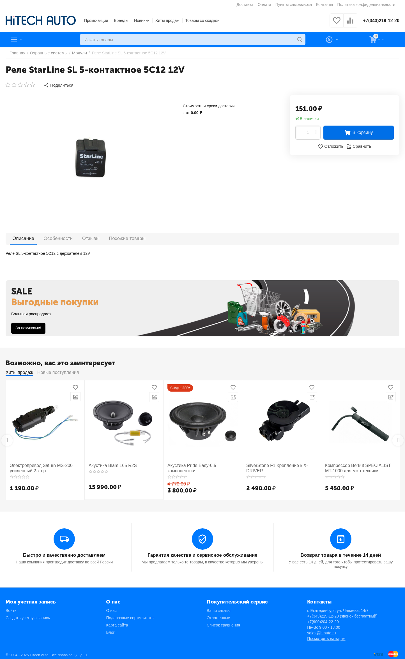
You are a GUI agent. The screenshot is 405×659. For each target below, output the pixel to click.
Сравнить (358, 145)
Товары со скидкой (202, 20)
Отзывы (74, 237)
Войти (11, 608)
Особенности (48, 237)
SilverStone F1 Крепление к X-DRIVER (281, 464)
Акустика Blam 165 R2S (110, 464)
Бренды (121, 20)
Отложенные (218, 615)
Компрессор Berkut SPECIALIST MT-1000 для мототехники (358, 466)
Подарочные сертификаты (130, 615)
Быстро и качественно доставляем (64, 553)
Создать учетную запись (28, 615)
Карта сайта (117, 622)
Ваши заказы (219, 608)
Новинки (141, 20)
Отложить (331, 145)
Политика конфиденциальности (366, 4)
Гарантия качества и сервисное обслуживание (202, 553)
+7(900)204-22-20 (323, 619)
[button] (58, 85)
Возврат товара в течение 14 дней (341, 553)
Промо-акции (96, 20)
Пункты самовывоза (293, 4)
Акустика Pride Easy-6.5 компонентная (202, 464)
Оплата (264, 4)
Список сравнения (223, 622)
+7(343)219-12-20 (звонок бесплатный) (342, 613)
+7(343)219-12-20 (379, 20)
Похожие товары (104, 237)
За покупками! (28, 327)
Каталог (30, 39)
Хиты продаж (167, 20)
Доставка (244, 4)
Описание (20, 237)
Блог (110, 630)
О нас (111, 608)
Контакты (324, 4)
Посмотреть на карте (326, 636)
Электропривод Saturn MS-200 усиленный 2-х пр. (37, 466)
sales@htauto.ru (321, 630)
